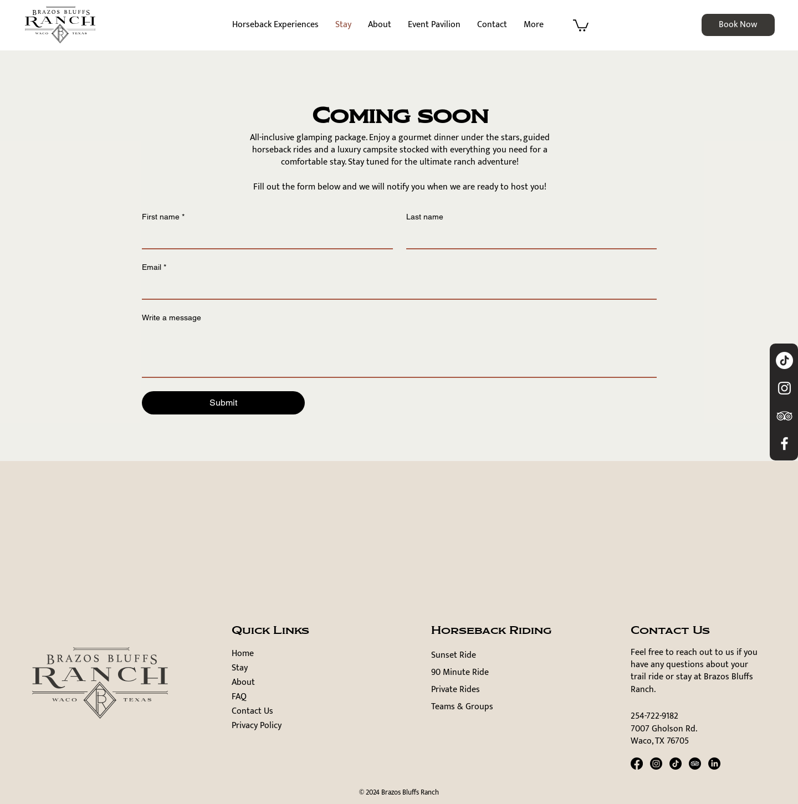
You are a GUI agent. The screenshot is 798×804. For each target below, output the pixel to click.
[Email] (396, 287)
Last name (424, 216)
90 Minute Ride (460, 672)
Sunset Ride (453, 655)
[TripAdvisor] (695, 763)
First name (163, 217)
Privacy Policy (257, 726)
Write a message (171, 317)
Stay (240, 668)
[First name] (264, 237)
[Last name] (528, 237)
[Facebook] (637, 763)
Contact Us (252, 711)
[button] (581, 25)
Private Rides (455, 689)
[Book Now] (738, 25)
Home (243, 654)
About (243, 682)
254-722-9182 (654, 716)
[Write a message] (399, 351)
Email (154, 267)
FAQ (239, 697)
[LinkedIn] (714, 763)
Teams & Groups (462, 706)
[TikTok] (784, 360)
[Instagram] (656, 763)
